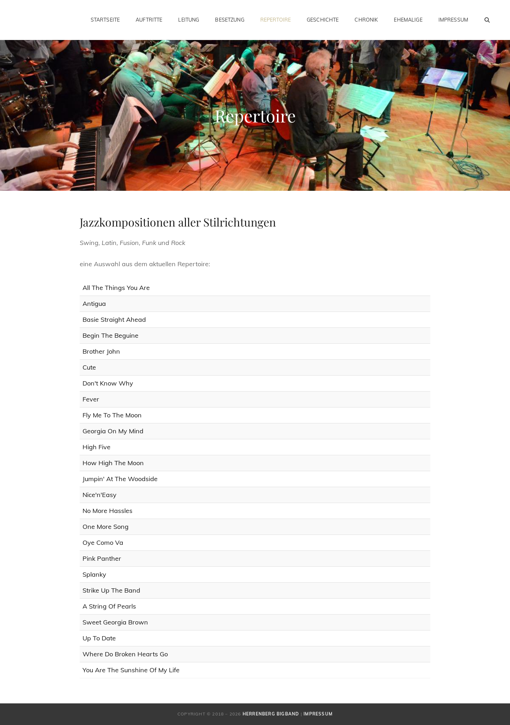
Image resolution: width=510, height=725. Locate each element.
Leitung (188, 20)
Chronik (366, 20)
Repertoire (275, 20)
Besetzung (229, 20)
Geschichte (323, 20)
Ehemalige (408, 20)
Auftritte (149, 20)
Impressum (453, 20)
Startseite (105, 20)
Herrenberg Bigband (271, 714)
